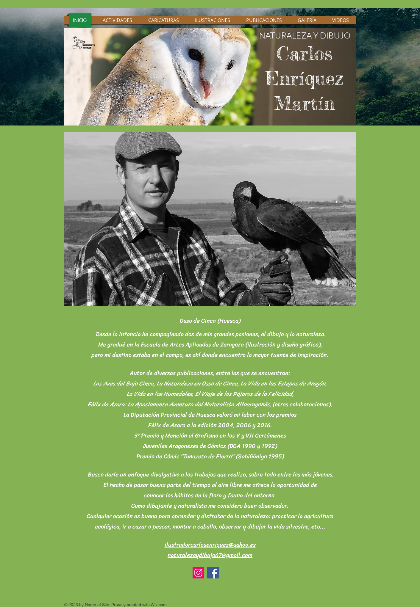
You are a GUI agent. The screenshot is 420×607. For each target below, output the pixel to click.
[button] (210, 219)
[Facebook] (213, 572)
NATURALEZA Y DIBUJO (304, 35)
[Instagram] (198, 572)
